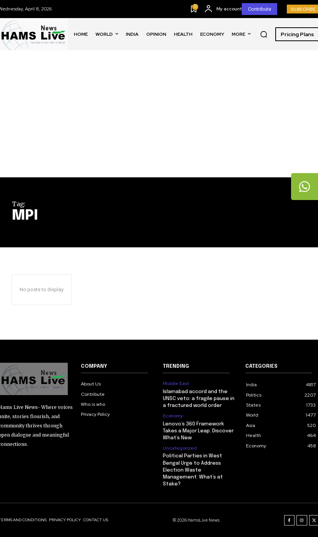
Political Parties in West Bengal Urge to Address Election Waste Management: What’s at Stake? (193, 470)
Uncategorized (180, 448)
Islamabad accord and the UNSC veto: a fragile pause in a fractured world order (198, 398)
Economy (173, 416)
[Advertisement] (159, 119)
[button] (263, 34)
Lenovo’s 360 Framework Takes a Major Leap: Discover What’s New (198, 431)
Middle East (176, 383)
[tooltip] (304, 186)
